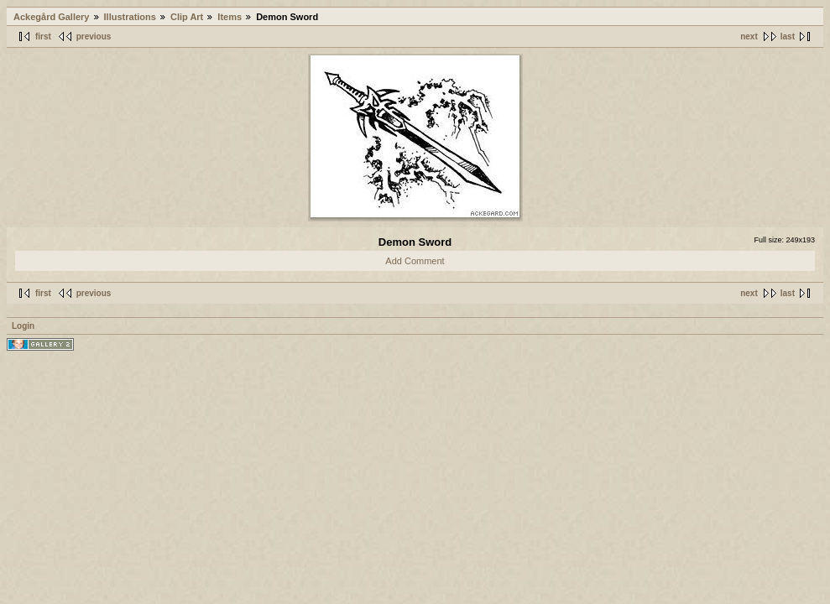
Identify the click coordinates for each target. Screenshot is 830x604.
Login (23, 326)
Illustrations (130, 17)
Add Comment (414, 261)
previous (94, 36)
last (787, 36)
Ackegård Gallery (51, 17)
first (43, 36)
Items (229, 17)
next (749, 36)
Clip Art (186, 17)
